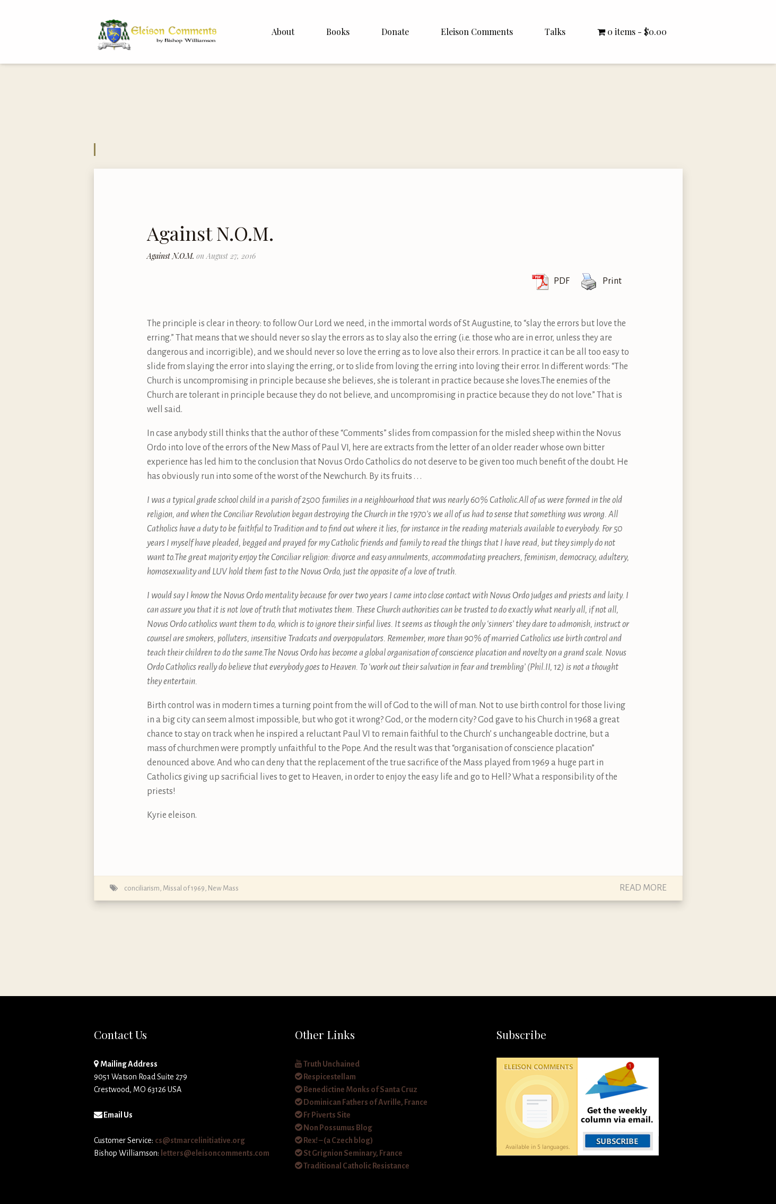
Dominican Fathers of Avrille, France (361, 1102)
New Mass (223, 888)
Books (338, 31)
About (283, 31)
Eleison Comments (477, 31)
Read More (643, 888)
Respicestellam (325, 1076)
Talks (555, 31)
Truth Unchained (327, 1064)
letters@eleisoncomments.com (215, 1153)
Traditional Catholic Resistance (352, 1166)
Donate (395, 31)
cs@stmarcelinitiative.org (200, 1140)
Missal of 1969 (184, 888)
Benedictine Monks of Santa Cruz (356, 1089)
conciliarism (142, 888)
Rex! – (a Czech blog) (334, 1140)
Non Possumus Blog (333, 1127)
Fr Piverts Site (323, 1115)
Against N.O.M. (210, 233)
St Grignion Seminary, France (349, 1153)
